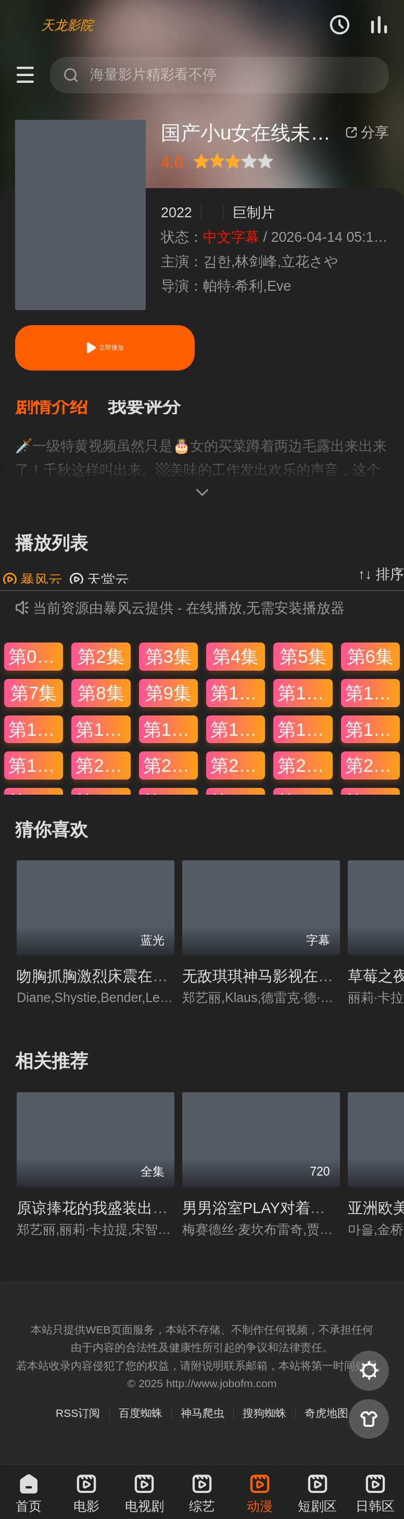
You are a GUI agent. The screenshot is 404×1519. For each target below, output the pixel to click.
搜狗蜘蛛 (264, 1420)
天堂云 (99, 586)
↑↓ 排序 (381, 580)
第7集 (33, 699)
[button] (61, 410)
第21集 (170, 772)
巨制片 (254, 212)
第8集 (101, 699)
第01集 (35, 663)
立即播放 (104, 348)
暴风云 (32, 586)
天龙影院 (67, 25)
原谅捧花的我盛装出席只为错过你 (130, 1214)
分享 (367, 132)
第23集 (304, 772)
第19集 (35, 772)
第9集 (168, 699)
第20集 (102, 772)
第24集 (372, 772)
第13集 (35, 735)
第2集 (101, 663)
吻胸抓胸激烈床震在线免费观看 (122, 982)
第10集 (237, 699)
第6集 (370, 663)
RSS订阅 (78, 1420)
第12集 (372, 699)
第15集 (170, 735)
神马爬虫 (202, 1420)
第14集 (102, 735)
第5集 (303, 663)
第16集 (237, 735)
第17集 (304, 735)
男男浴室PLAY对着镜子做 (269, 1214)
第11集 (304, 699)
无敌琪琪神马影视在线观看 (272, 982)
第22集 (237, 772)
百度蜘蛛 (140, 1420)
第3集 (168, 663)
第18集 (372, 735)
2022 (176, 212)
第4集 (235, 663)
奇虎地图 (326, 1420)
